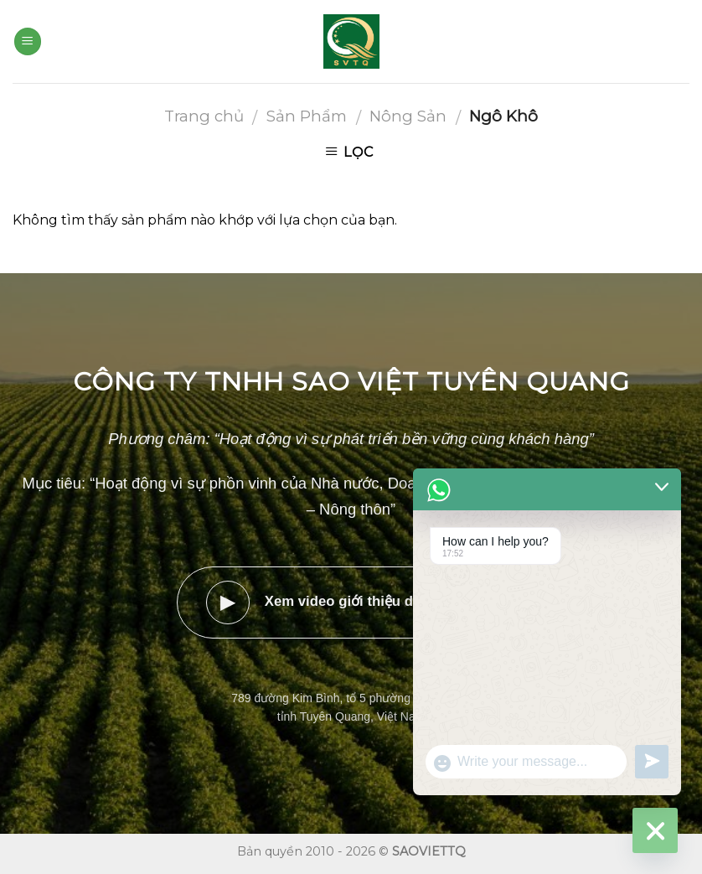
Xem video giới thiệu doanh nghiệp (351, 602)
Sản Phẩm (306, 116)
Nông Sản (407, 116)
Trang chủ (204, 116)
